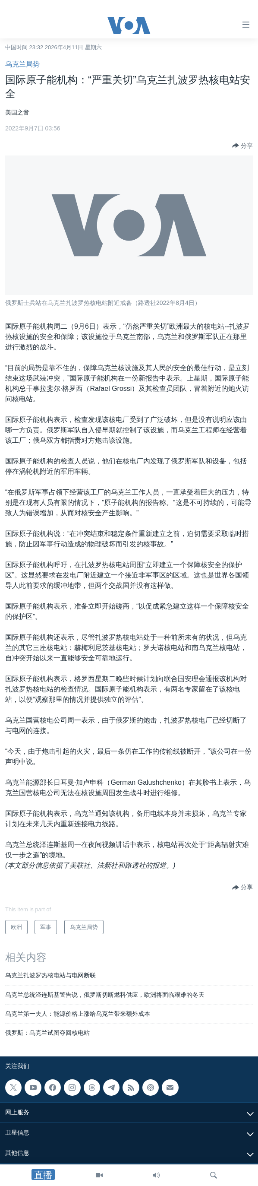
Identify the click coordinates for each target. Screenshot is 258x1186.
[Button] (242, 145)
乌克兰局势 (22, 64)
